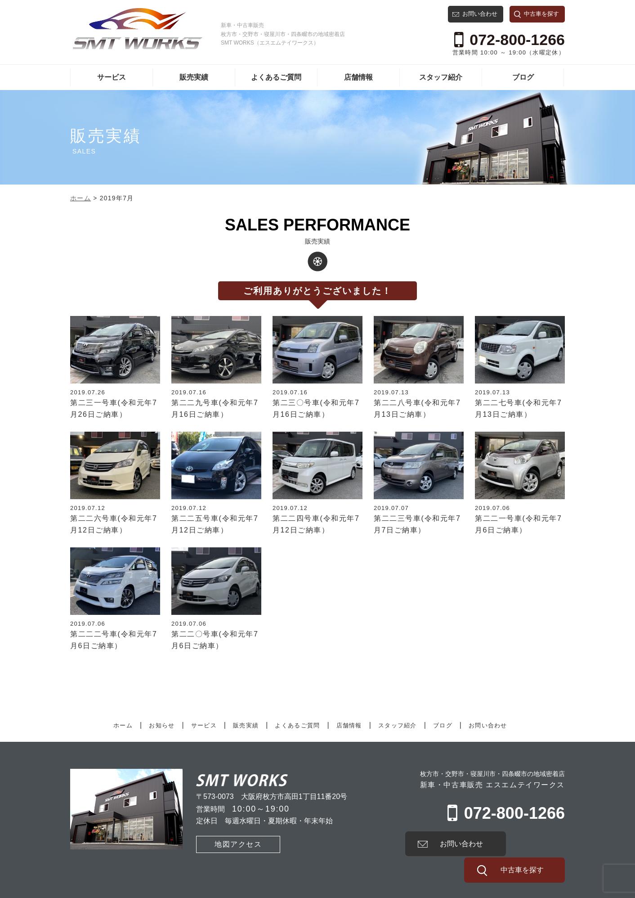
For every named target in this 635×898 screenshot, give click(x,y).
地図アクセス (224, 843)
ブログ (523, 77)
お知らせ (161, 725)
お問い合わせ (479, 13)
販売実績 (193, 77)
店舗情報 (358, 77)
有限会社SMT (90, 889)
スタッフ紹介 (440, 77)
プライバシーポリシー (159, 889)
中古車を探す (541, 13)
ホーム (123, 725)
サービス (111, 77)
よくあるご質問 (276, 77)
